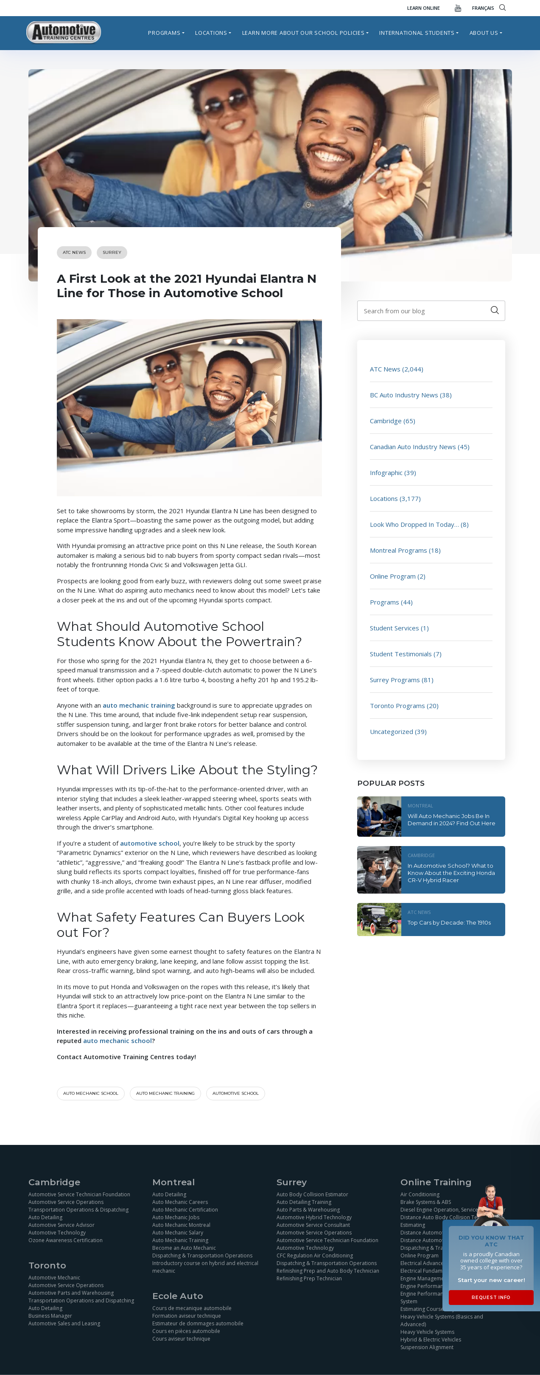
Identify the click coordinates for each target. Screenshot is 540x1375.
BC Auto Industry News (404, 395)
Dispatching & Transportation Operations (202, 1255)
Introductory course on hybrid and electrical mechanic (205, 1267)
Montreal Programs (398, 550)
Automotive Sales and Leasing (64, 1323)
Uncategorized (391, 731)
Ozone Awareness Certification (65, 1240)
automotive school (236, 1093)
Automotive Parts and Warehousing (71, 1292)
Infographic (386, 472)
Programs (164, 33)
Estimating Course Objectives (435, 1309)
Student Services (394, 628)
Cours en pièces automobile (186, 1331)
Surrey (112, 252)
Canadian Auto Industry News (413, 446)
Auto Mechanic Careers (180, 1202)
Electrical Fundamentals (428, 1270)
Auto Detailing (45, 1217)
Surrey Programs (395, 679)
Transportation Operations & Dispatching (78, 1209)
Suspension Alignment (426, 1347)
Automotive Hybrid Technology (314, 1217)
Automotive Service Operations (66, 1202)
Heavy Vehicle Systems (427, 1332)
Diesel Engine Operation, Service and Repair (453, 1209)
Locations (211, 33)
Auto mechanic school (90, 1093)
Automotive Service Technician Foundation (79, 1194)
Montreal (420, 805)
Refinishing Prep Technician (309, 1278)
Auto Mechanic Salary (177, 1232)
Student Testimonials (401, 654)
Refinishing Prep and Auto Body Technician (328, 1270)
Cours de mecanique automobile (192, 1308)
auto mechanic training (165, 1093)
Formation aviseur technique (186, 1315)
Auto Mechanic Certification (185, 1209)
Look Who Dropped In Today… (414, 524)
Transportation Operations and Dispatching (81, 1300)
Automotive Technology (57, 1232)
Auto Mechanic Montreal (181, 1225)
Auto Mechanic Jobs (175, 1217)
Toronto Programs (397, 705)
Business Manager (50, 1315)
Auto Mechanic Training (180, 1240)
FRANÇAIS (483, 8)
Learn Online (423, 8)
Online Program (393, 576)
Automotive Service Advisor (61, 1225)
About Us (484, 33)
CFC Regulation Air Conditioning (315, 1255)
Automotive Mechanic (54, 1277)
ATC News (74, 252)
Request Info (491, 1297)
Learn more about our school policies (303, 33)
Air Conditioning (419, 1194)
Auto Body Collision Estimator (312, 1194)
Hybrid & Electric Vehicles (430, 1339)
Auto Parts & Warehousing (308, 1209)
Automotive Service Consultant (313, 1225)
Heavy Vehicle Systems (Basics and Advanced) (441, 1320)
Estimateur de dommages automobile (197, 1323)
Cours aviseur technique (181, 1338)
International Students (417, 33)
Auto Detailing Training (304, 1202)
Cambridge (386, 420)
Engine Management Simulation (437, 1278)
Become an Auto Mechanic (184, 1247)
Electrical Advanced (423, 1263)
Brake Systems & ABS (425, 1202)
